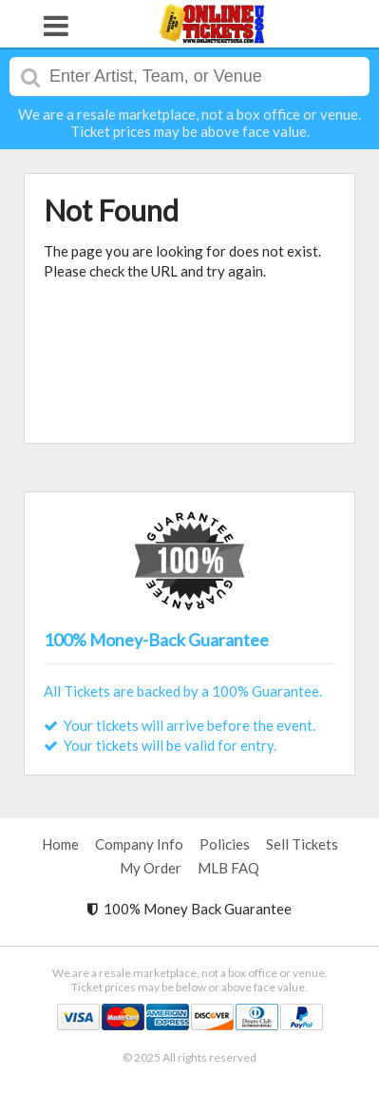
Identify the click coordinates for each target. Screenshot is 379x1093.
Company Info (139, 844)
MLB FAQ (228, 867)
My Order (150, 867)
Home (60, 844)
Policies (224, 844)
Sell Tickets (302, 844)
